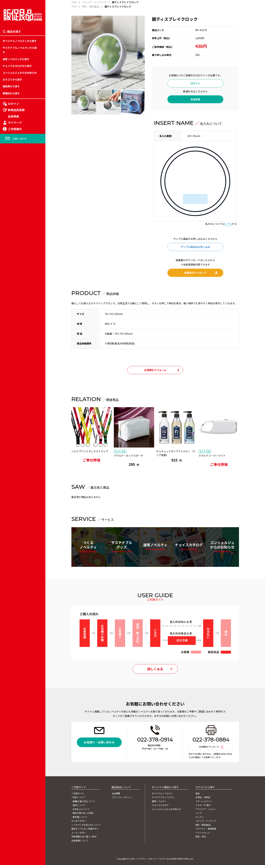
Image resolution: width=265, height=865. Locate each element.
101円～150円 (10, 412)
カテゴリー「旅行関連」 (16, 404)
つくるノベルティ (88, 547)
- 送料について (78, 805)
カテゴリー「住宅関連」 (16, 412)
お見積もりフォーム (155, 370)
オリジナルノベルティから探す (20, 41)
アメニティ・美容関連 (15, 460)
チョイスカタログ (189, 546)
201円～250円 (10, 428)
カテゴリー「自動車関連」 (17, 452)
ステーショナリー (12, 404)
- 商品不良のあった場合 (82, 813)
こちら (228, 224)
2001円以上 (9, 468)
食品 (5, 388)
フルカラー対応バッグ (15, 432)
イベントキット (11, 468)
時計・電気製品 (90, 6)
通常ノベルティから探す (16, 59)
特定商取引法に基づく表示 (84, 836)
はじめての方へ (78, 821)
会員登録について (79, 840)
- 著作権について (79, 817)
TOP (74, 2)
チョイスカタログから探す (17, 66)
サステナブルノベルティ (163, 798)
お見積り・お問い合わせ (99, 743)
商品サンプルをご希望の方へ (85, 828)
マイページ (15, 123)
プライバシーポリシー (122, 798)
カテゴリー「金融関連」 (16, 444)
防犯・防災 (9, 476)
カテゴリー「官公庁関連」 (17, 460)
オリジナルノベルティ (162, 794)
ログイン (13, 104)
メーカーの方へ (78, 832)
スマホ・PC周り (11, 412)
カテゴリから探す (12, 79)
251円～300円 (10, 436)
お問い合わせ (19, 138)
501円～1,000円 (11, 452)
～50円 (6, 396)
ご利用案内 (15, 129)
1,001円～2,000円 (13, 460)
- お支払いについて (80, 809)
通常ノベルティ (155, 546)
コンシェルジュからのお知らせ (20, 72)
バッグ (6, 428)
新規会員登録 (16, 110)
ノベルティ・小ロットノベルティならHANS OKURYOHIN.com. (165, 858)
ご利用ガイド (77, 794)
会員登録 (195, 99)
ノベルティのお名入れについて (86, 825)
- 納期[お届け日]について (83, 802)
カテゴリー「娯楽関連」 (16, 428)
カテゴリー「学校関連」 (16, 420)
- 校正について (78, 798)
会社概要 (116, 794)
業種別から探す (11, 93)
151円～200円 (10, 420)
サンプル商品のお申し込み (195, 247)
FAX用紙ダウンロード (209, 747)
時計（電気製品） (12, 452)
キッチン (7, 436)
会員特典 (13, 116)
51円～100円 (10, 404)
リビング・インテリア (15, 444)
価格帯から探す (11, 86)
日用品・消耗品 (11, 396)
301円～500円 (10, 444)
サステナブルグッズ (121, 547)
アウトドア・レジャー (15, 420)
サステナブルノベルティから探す (20, 50)
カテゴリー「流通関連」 (16, 436)
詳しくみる (155, 669)
